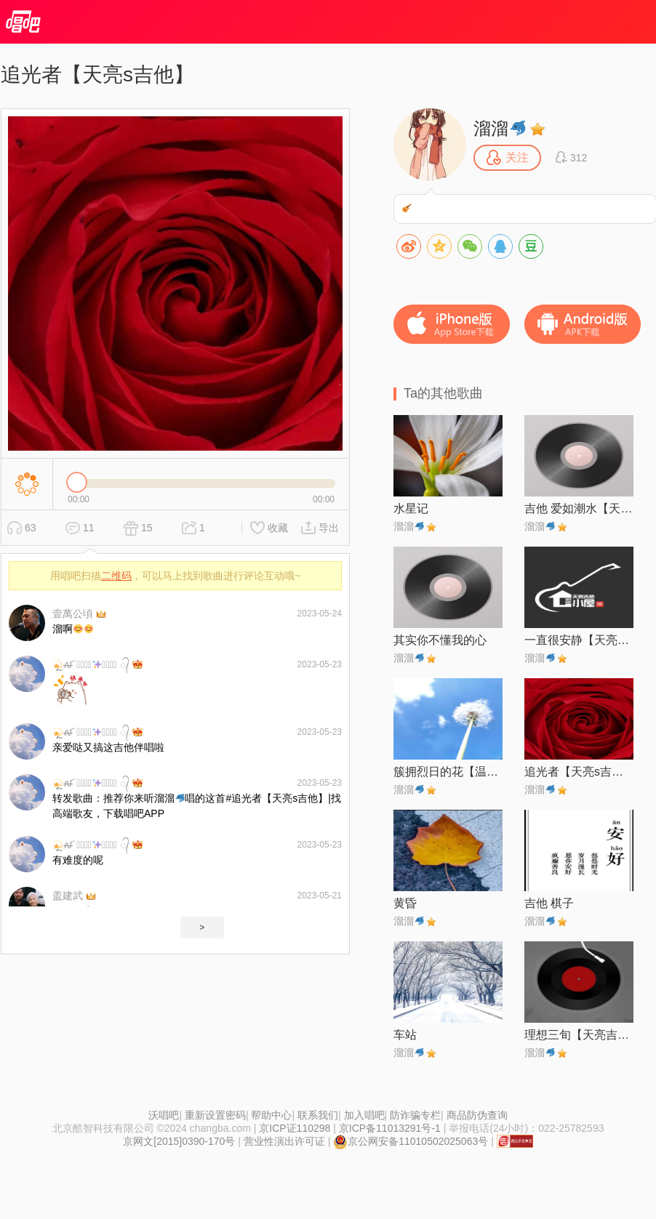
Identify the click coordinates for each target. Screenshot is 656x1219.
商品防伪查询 (477, 1115)
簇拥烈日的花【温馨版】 (448, 771)
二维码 (116, 576)
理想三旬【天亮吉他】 (578, 1035)
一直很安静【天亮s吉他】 (578, 640)
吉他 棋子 (549, 903)
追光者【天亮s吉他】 (578, 771)
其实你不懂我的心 (440, 640)
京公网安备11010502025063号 (410, 1141)
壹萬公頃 (72, 613)
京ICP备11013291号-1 (390, 1128)
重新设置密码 (215, 1115)
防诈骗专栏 (415, 1115)
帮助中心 (271, 1115)
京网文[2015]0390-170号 (179, 1141)
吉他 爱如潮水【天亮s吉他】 (578, 508)
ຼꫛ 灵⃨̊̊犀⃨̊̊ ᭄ (91, 664)
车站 (405, 1035)
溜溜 (499, 128)
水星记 (410, 508)
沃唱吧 (163, 1115)
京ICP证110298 (294, 1128)
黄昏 (405, 903)
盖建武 (67, 895)
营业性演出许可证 (284, 1141)
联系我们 (317, 1115)
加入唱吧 (364, 1115)
